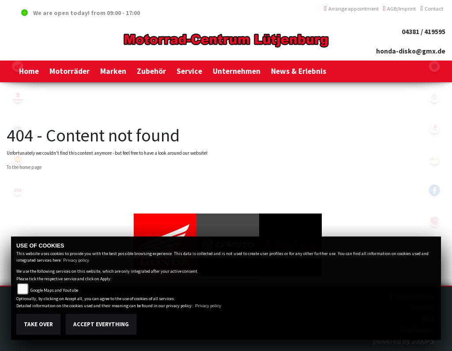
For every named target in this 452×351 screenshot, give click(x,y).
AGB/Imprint (399, 8)
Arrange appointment (351, 8)
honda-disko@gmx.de (410, 51)
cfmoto (17, 128)
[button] (69, 71)
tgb (17, 190)
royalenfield (17, 159)
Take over (38, 324)
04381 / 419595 (423, 31)
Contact (431, 8)
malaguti (17, 97)
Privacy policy (76, 260)
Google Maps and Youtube (54, 290)
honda (17, 66)
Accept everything (101, 324)
